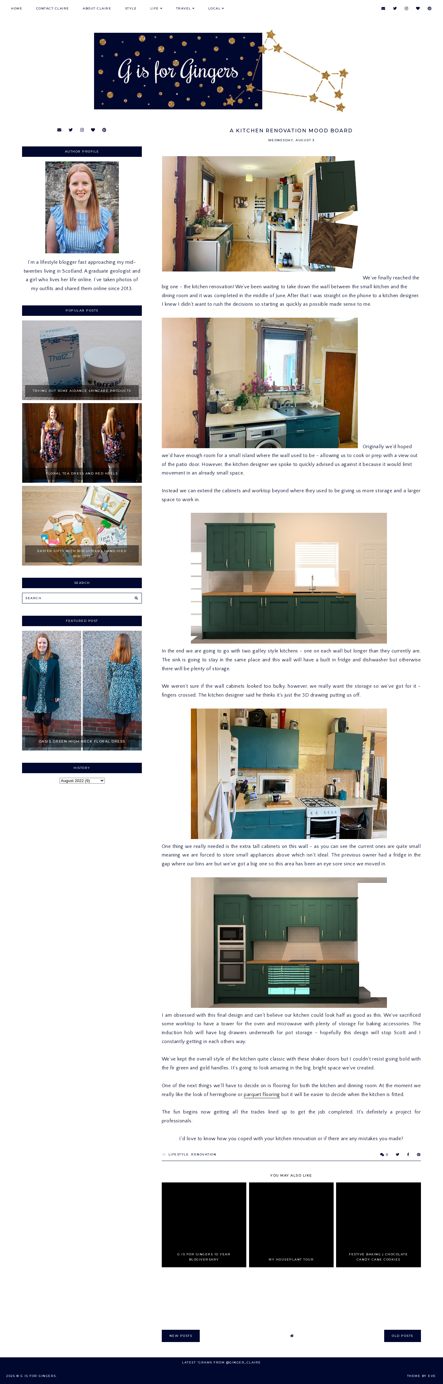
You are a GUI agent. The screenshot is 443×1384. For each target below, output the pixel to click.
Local (214, 8)
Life (154, 8)
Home (16, 8)
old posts (402, 1336)
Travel (183, 8)
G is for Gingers (38, 1376)
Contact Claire (52, 8)
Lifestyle (178, 1154)
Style (131, 8)
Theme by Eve (421, 1376)
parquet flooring (262, 1094)
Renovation (203, 1154)
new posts (180, 1336)
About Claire (97, 8)
